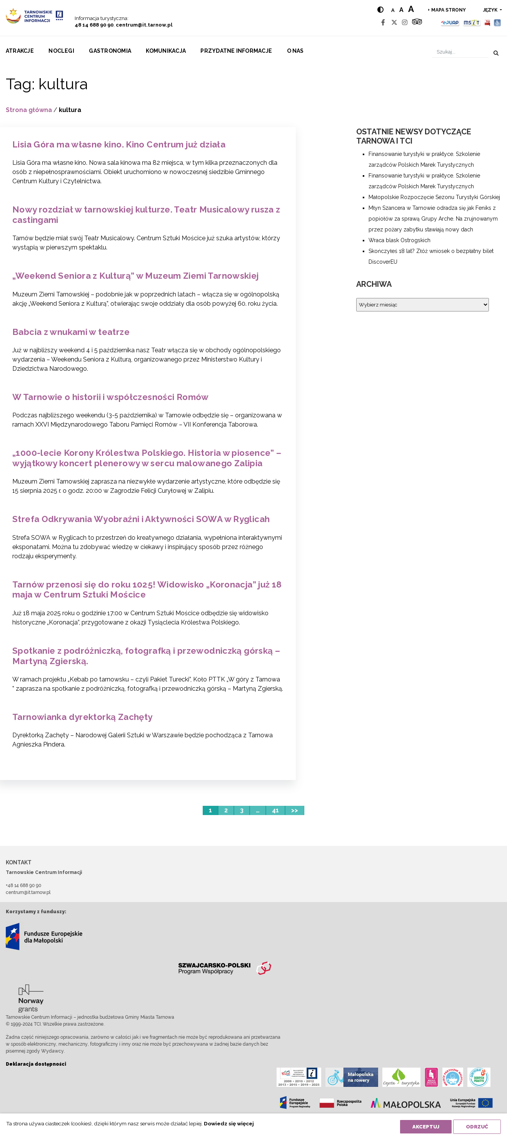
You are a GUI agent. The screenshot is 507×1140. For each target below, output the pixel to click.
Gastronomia (110, 51)
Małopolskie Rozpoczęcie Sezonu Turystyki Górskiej (434, 197)
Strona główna (29, 110)
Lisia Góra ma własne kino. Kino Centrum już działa (118, 144)
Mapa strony (448, 10)
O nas (295, 51)
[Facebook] (383, 22)
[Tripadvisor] (417, 22)
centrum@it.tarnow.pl (144, 25)
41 (275, 810)
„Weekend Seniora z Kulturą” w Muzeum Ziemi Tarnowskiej (135, 276)
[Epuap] (450, 22)
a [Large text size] (411, 9)
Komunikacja (166, 51)
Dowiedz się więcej (229, 1123)
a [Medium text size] (401, 9)
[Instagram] (404, 22)
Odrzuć (477, 1127)
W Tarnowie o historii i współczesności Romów (110, 397)
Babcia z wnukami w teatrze (71, 332)
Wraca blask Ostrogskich (399, 240)
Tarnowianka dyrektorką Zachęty (82, 717)
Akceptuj (425, 1127)
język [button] (491, 10)
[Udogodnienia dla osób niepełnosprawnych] (497, 22)
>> (294, 810)
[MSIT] (471, 22)
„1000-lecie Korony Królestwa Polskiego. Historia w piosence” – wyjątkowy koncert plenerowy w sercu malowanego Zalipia (147, 458)
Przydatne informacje (236, 51)
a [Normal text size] (393, 10)
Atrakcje (20, 51)
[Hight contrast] (380, 9)
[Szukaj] (460, 51)
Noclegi (61, 51)
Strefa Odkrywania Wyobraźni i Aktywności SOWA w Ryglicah (141, 519)
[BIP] (487, 22)
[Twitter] (394, 22)
